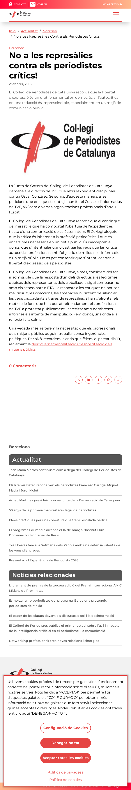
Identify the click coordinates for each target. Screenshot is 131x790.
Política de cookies (65, 780)
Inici (12, 31)
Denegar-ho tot (65, 743)
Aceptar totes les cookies (65, 758)
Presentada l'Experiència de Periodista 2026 (43, 560)
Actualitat (29, 31)
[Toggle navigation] (116, 14)
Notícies (49, 31)
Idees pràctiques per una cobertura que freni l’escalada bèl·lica (58, 520)
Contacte (20, 4)
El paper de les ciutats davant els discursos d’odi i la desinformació (61, 616)
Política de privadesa (65, 772)
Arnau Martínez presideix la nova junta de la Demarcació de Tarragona (64, 500)
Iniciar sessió (110, 4)
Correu (42, 4)
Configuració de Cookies (65, 728)
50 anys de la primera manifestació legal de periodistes (52, 510)
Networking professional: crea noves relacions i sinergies (54, 641)
